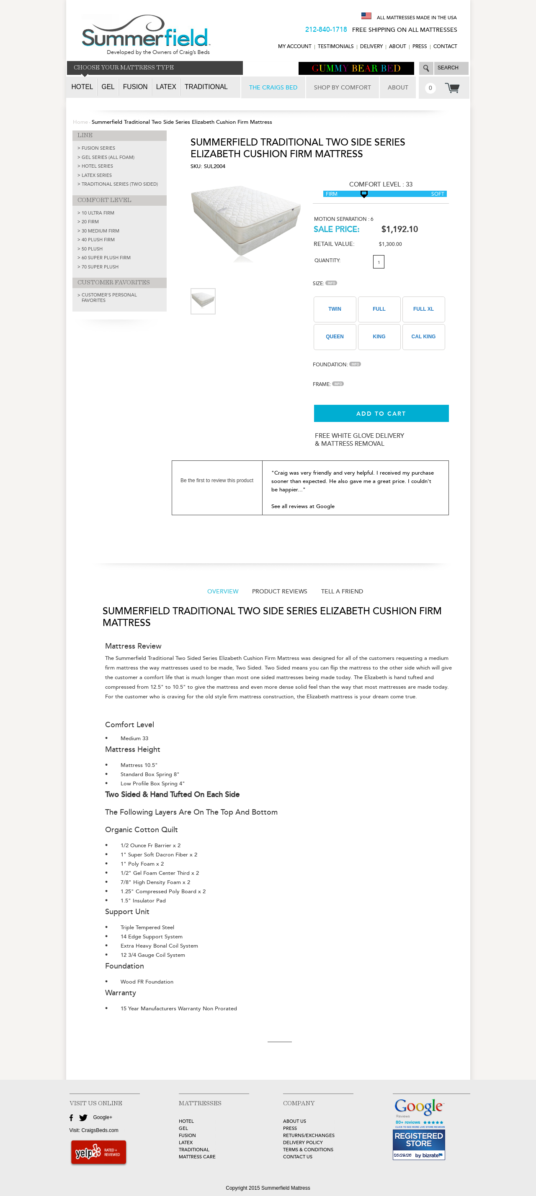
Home (80, 122)
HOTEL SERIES (97, 166)
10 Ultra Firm (98, 213)
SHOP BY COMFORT (342, 87)
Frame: (328, 384)
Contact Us (297, 1157)
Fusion (135, 86)
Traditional (206, 86)
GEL (183, 1128)
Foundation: (337, 365)
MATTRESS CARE (197, 1157)
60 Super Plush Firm (106, 258)
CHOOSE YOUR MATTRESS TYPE (124, 68)
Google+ (103, 1117)
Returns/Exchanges (309, 1135)
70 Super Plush (100, 267)
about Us (294, 1121)
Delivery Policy (303, 1142)
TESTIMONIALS (336, 46)
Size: (325, 284)
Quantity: (327, 261)
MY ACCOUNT (295, 46)
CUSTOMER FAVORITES (113, 283)
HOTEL (186, 1121)
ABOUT (397, 46)
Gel (108, 86)
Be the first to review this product (216, 480)
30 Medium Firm (100, 231)
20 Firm (90, 222)
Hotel (82, 86)
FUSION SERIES (98, 148)
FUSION (187, 1135)
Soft (437, 194)
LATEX (186, 1142)
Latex (166, 86)
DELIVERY (371, 46)
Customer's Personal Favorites (109, 297)
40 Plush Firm (98, 240)
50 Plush (92, 249)
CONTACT (445, 46)
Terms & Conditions (308, 1150)
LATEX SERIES (97, 175)
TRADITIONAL (194, 1150)
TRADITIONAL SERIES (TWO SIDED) (120, 184)
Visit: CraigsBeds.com (94, 1130)
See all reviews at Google (303, 506)
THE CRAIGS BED (273, 87)
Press (419, 46)
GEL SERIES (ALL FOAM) (108, 157)
